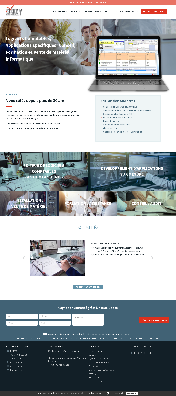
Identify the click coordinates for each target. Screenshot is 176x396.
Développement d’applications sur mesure (63, 352)
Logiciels (76, 11)
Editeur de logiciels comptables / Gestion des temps (66, 359)
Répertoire (94, 377)
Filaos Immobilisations (99, 362)
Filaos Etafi (93, 366)
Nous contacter (131, 11)
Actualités (113, 11)
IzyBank (92, 354)
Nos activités (61, 11)
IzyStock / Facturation (98, 358)
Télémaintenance (94, 11)
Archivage (93, 373)
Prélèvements (95, 381)
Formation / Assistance (58, 364)
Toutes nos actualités (88, 287)
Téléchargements (158, 11)
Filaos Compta (95, 351)
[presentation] (121, 320)
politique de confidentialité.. (149, 338)
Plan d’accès (16, 369)
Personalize (131, 393)
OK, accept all (117, 393)
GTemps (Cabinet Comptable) (102, 369)
